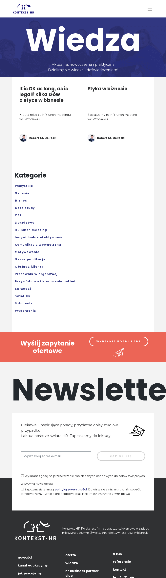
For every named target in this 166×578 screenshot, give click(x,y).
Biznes (21, 200)
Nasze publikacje (30, 259)
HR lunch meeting (31, 230)
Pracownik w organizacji (37, 274)
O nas (117, 554)
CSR (18, 215)
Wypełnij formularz (118, 341)
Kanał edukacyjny (33, 565)
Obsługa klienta (29, 266)
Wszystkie (24, 186)
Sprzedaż (23, 288)
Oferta (70, 555)
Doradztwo (24, 222)
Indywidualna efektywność (39, 237)
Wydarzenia (25, 311)
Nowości (25, 557)
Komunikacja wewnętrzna (38, 244)
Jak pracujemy (30, 573)
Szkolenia (23, 303)
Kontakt (119, 569)
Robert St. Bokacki (37, 138)
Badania (22, 193)
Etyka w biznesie (107, 88)
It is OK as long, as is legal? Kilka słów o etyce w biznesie (43, 94)
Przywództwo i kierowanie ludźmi (45, 281)
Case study (25, 208)
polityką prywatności (71, 489)
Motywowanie (27, 252)
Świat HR (23, 296)
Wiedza (71, 563)
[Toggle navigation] (150, 9)
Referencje (122, 562)
